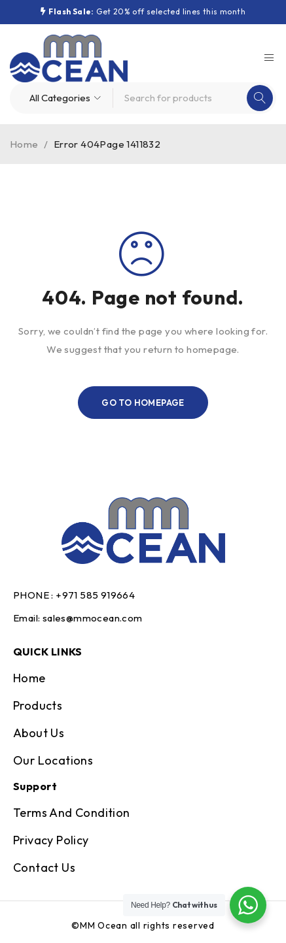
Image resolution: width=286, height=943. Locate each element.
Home (24, 144)
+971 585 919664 (95, 595)
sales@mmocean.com (93, 618)
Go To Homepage (143, 402)
